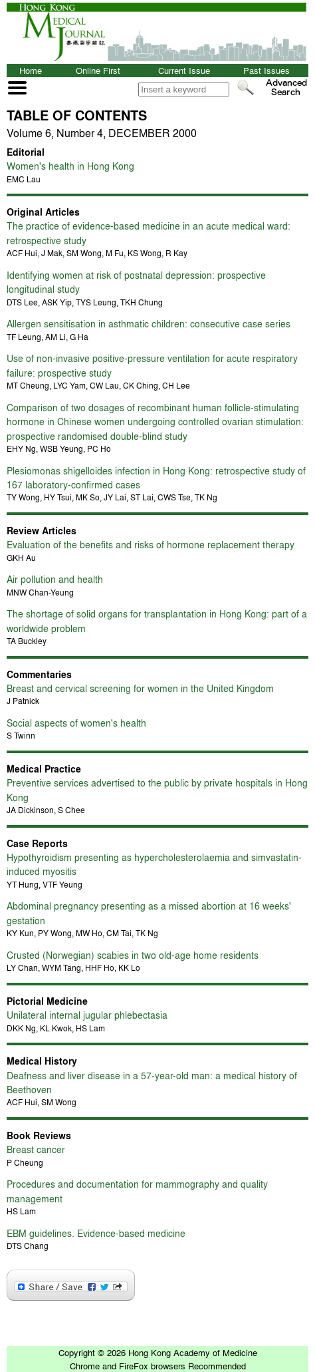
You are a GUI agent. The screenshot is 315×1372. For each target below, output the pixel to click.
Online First (98, 70)
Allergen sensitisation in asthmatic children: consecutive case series (148, 323)
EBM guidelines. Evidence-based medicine (96, 1233)
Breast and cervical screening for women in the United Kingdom (140, 688)
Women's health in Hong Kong (70, 165)
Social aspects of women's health (76, 722)
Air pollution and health (55, 579)
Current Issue (184, 70)
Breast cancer (36, 1149)
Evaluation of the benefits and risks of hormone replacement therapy (150, 544)
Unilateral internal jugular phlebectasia (87, 1014)
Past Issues (266, 70)
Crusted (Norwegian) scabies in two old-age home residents (133, 954)
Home (30, 70)
